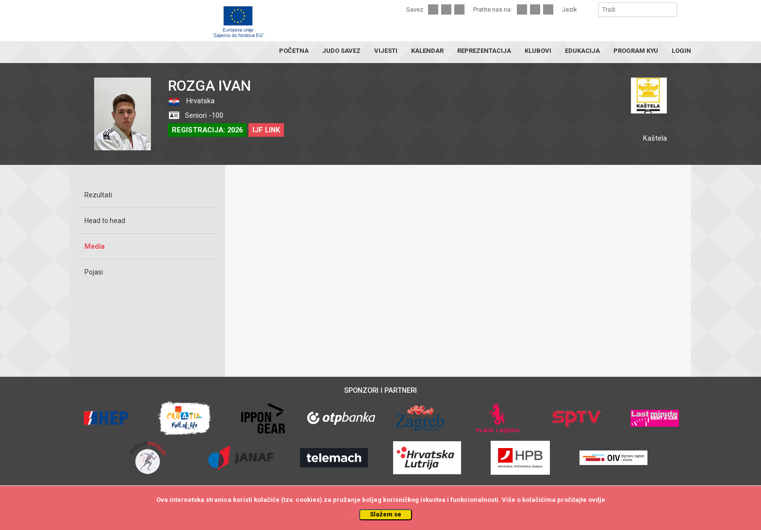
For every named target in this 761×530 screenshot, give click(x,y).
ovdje (596, 499)
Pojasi (93, 272)
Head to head (104, 221)
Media (94, 246)
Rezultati (98, 195)
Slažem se (385, 514)
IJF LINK (266, 130)
